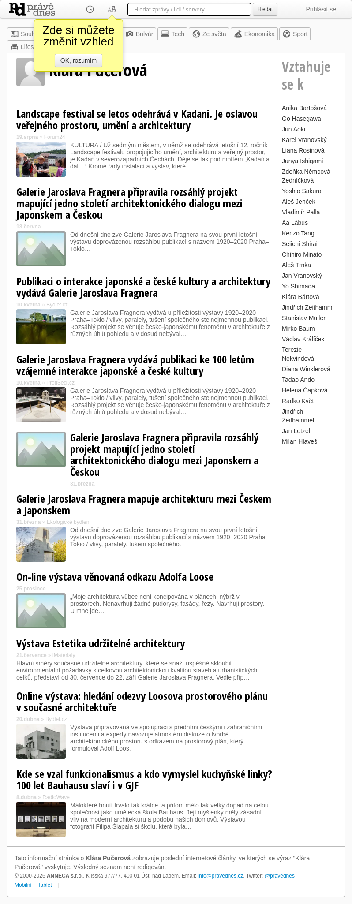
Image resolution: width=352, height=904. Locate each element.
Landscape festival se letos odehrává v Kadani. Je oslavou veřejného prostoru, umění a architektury (137, 119)
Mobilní (23, 885)
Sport (294, 34)
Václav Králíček (303, 339)
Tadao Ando (298, 379)
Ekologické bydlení (69, 522)
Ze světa (209, 34)
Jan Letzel (296, 430)
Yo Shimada (298, 286)
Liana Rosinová (303, 150)
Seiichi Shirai (300, 243)
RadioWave (56, 797)
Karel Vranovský (304, 139)
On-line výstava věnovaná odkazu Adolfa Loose (114, 576)
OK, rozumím (78, 60)
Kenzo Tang (298, 233)
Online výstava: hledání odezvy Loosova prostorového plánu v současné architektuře (142, 701)
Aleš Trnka (296, 265)
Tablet (45, 885)
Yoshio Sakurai (302, 190)
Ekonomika (254, 34)
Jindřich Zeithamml (307, 307)
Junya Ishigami (302, 160)
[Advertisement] (309, 580)
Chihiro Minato (302, 254)
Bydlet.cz (57, 305)
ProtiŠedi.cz (60, 383)
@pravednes (280, 876)
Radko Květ (298, 400)
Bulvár (139, 34)
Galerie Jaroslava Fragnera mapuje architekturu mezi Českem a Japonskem (143, 504)
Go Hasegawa (301, 118)
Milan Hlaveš (299, 441)
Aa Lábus (295, 222)
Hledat (265, 9)
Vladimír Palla (301, 212)
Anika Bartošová (304, 108)
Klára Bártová (300, 296)
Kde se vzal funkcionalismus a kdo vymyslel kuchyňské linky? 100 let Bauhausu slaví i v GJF (144, 779)
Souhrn (25, 34)
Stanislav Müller (304, 317)
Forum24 (54, 137)
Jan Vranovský (302, 275)
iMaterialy (63, 655)
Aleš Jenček (298, 201)
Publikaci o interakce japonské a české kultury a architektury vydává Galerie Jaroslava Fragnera (143, 287)
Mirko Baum (298, 328)
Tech (172, 34)
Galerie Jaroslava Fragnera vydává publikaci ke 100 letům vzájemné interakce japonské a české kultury (135, 365)
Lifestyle (26, 46)
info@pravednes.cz (220, 876)
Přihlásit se (321, 9)
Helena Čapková (305, 390)
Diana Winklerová (306, 369)
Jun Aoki (293, 129)
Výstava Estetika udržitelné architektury (100, 643)
